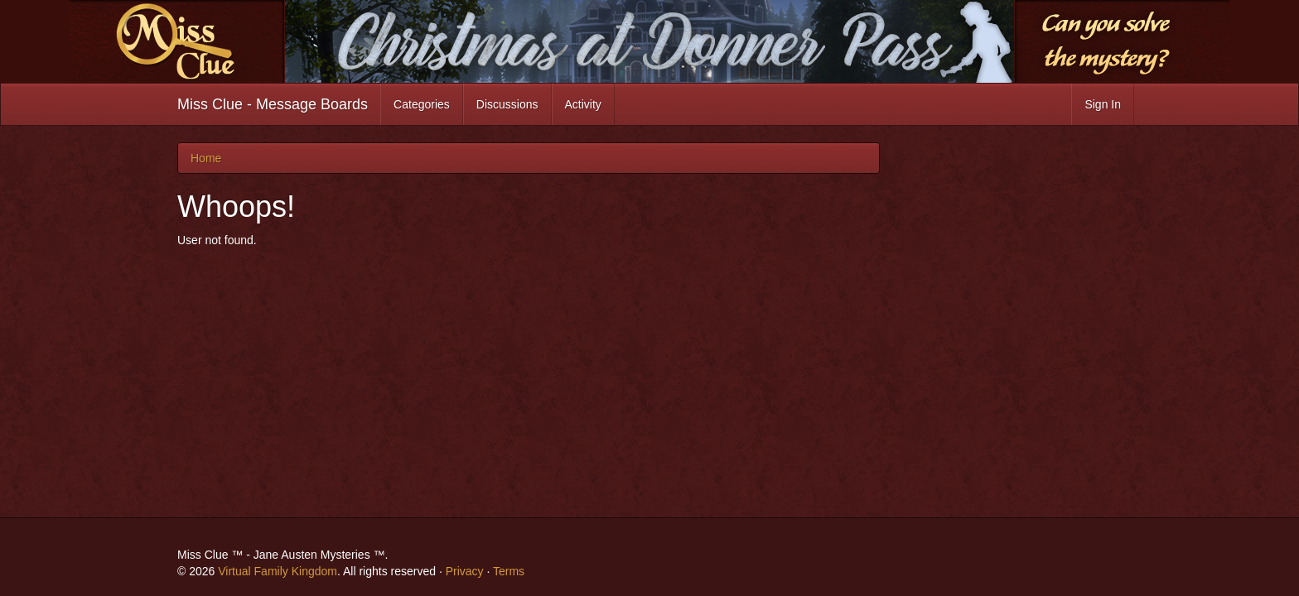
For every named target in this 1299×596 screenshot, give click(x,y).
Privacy (465, 571)
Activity (583, 104)
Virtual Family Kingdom (277, 571)
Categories (422, 104)
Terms (508, 571)
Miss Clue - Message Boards (272, 104)
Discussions (507, 104)
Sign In (1102, 104)
